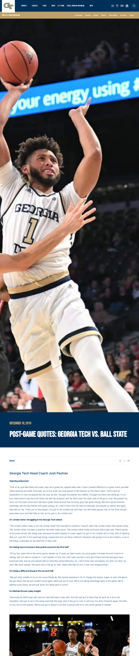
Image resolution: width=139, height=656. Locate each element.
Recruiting (113, 17)
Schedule (78, 17)
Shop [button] (55, 6)
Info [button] (94, 6)
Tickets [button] (36, 6)
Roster (88, 17)
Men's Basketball (11, 17)
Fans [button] (46, 6)
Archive (123, 17)
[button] (134, 7)
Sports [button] (24, 6)
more (132, 17)
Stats (96, 17)
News (103, 17)
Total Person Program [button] (78, 6)
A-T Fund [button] (63, 6)
